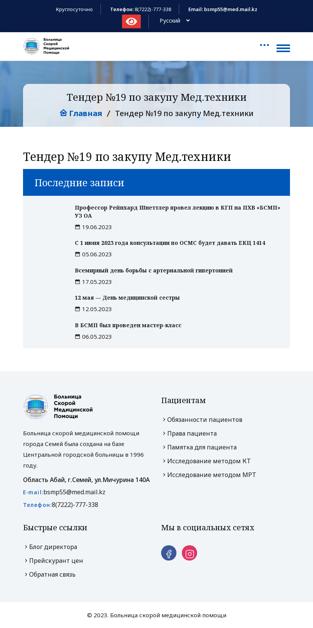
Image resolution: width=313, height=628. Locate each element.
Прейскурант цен (53, 560)
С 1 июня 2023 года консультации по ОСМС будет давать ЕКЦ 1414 (170, 242)
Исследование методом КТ (206, 461)
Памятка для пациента (199, 447)
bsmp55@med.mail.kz (74, 492)
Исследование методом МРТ (208, 475)
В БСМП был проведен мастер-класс (128, 325)
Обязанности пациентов (201, 419)
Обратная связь (49, 574)
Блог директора (50, 547)
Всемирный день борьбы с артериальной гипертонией (154, 270)
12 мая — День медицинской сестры (127, 297)
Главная (80, 113)
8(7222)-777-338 (153, 9)
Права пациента (189, 433)
